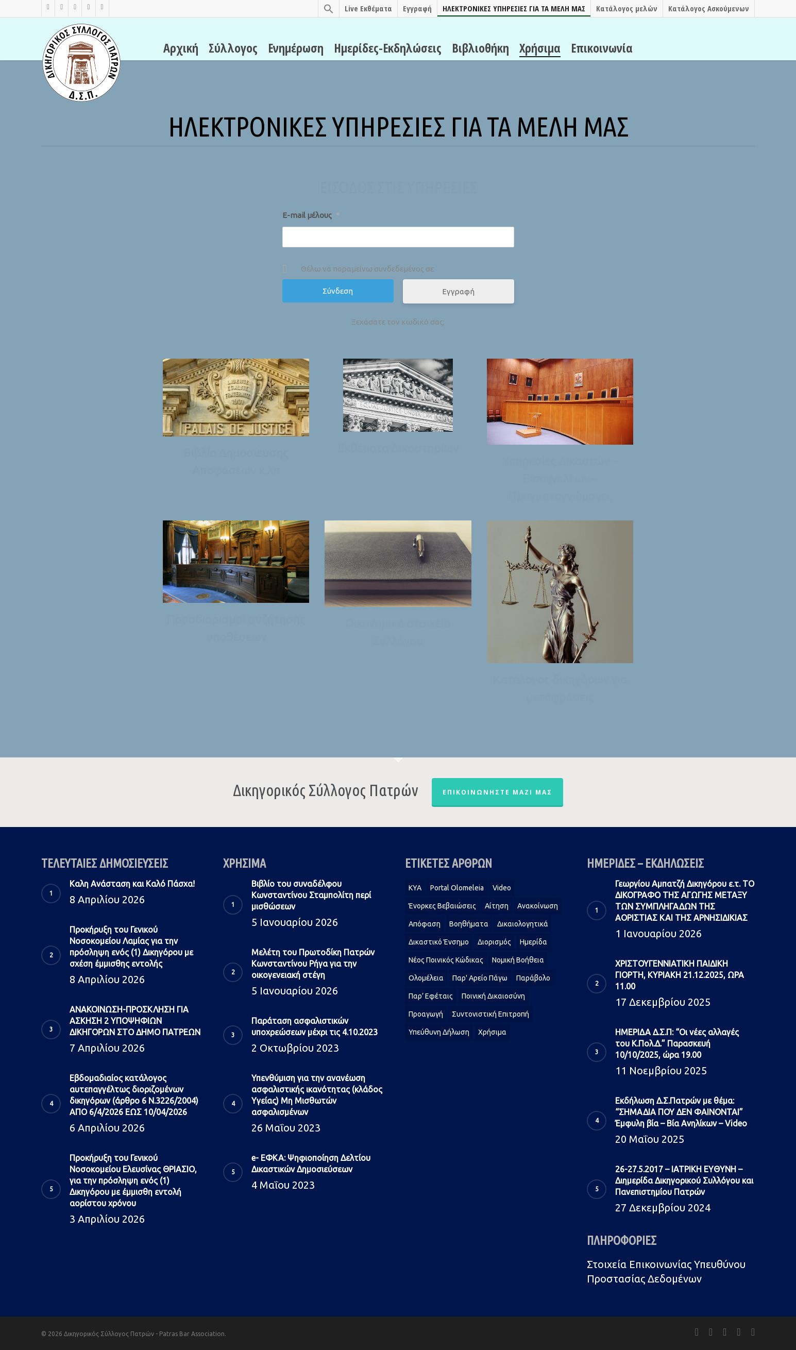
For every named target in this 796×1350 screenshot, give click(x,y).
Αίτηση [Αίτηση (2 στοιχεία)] (497, 906)
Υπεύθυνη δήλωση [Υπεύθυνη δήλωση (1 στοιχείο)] (439, 1032)
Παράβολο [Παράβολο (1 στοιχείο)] (533, 978)
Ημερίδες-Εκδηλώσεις (388, 48)
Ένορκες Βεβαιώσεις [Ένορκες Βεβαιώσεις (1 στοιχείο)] (442, 906)
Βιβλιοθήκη (480, 48)
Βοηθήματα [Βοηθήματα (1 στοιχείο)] (468, 924)
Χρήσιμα (540, 48)
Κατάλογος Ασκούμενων (708, 8)
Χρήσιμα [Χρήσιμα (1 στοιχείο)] (492, 1032)
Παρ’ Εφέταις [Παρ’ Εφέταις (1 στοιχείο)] (431, 996)
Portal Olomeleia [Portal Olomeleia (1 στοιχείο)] (457, 888)
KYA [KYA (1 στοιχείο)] (415, 888)
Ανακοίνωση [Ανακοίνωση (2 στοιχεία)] (537, 906)
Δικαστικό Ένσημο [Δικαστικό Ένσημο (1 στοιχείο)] (439, 942)
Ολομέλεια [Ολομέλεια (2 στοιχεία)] (426, 978)
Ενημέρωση (296, 48)
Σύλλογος (233, 48)
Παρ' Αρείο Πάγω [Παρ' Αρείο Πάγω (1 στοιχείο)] (479, 978)
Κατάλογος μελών (626, 8)
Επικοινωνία (602, 48)
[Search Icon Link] (328, 8)
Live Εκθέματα (368, 8)
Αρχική (180, 48)
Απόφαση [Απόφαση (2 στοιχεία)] (425, 924)
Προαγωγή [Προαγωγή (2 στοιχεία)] (426, 1014)
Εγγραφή (417, 8)
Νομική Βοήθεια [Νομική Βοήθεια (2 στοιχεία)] (518, 960)
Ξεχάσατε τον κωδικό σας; (398, 321)
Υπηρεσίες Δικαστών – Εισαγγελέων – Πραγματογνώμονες (560, 478)
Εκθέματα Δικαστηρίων (398, 448)
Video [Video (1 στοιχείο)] (502, 888)
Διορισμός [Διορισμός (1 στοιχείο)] (494, 942)
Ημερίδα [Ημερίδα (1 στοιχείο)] (533, 942)
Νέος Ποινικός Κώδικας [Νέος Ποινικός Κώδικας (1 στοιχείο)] (446, 960)
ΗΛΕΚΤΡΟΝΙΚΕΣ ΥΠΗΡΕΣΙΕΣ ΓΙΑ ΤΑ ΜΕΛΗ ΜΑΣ (514, 8)
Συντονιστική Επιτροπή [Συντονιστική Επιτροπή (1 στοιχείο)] (490, 1014)
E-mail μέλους (311, 215)
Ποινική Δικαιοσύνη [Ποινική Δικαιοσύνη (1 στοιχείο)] (493, 996)
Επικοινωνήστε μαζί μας (497, 792)
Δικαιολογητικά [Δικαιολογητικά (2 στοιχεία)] (522, 924)
